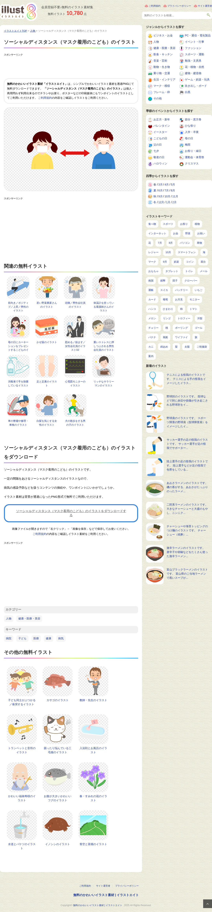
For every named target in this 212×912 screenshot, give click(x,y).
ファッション (193, 48)
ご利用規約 (155, 6)
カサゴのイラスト (58, 700)
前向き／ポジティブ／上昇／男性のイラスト (18, 306)
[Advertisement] (75, 67)
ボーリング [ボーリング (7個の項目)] (181, 327)
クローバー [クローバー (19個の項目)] (190, 280)
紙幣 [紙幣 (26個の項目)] (162, 280)
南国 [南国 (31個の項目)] (150, 280)
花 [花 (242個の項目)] (149, 242)
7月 (166, 190)
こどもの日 (160, 138)
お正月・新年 (161, 119)
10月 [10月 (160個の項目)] (168, 252)
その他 (157, 98)
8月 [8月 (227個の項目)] (171, 242)
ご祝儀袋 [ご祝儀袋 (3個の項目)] (202, 346)
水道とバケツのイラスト (22, 846)
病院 (8, 638)
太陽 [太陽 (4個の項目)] (187, 346)
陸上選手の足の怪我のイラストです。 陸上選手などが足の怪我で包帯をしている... (187, 465)
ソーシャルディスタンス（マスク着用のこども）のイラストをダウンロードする (71, 513)
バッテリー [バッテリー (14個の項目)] (181, 290)
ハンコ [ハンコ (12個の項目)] (152, 308)
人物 (8, 618)
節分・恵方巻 (193, 119)
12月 (161, 202)
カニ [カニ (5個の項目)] (150, 346)
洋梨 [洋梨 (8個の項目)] (199, 318)
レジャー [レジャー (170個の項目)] (153, 252)
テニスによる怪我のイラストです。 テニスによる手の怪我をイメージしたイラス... (186, 379)
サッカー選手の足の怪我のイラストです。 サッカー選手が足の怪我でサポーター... (187, 444)
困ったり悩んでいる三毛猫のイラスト (57, 750)
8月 (173, 190)
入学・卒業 (192, 132)
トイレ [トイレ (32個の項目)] (189, 271)
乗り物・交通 (161, 73)
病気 (61, 638)
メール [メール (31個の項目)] (203, 271)
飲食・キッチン (163, 54)
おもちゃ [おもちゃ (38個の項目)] (153, 271)
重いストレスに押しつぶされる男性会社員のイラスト (104, 346)
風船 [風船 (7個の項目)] (165, 337)
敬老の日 (158, 157)
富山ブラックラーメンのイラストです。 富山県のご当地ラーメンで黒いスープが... (187, 573)
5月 (173, 184)
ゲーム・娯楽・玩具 (197, 79)
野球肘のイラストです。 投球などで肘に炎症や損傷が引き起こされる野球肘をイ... (187, 400)
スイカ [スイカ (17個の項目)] (164, 290)
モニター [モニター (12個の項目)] (195, 299)
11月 (175, 196)
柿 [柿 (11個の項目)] (181, 308)
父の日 (157, 144)
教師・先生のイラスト (93, 700)
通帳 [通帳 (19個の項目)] (150, 290)
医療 (36, 638)
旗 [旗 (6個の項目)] (196, 337)
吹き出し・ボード (196, 85)
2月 (174, 202)
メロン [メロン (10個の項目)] (152, 318)
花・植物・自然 (194, 66)
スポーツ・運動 (194, 54)
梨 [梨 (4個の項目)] (176, 346)
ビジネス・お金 (163, 35)
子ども (22, 638)
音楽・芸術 (160, 60)
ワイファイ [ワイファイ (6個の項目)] (181, 337)
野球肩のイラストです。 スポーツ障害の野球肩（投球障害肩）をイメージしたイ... (187, 422)
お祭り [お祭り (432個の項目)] (184, 223)
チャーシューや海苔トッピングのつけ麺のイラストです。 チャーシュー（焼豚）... (187, 530)
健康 (48, 638)
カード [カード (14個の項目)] (152, 299)
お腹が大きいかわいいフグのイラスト (57, 798)
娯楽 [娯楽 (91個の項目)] (176, 261)
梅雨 (187, 144)
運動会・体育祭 (194, 157)
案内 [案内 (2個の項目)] (150, 356)
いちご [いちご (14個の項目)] (198, 290)
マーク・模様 (161, 85)
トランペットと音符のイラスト (22, 750)
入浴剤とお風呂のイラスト (93, 750)
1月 (168, 202)
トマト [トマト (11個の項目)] (193, 308)
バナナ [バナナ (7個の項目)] (152, 337)
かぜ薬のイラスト (47, 342)
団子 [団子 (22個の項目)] (175, 280)
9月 (160, 196)
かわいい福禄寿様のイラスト (22, 798)
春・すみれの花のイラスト (93, 798)
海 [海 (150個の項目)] (204, 252)
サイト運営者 (205, 6)
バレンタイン (161, 125)
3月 (160, 184)
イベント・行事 (194, 41)
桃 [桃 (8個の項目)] (166, 327)
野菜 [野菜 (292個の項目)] (187, 233)
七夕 (156, 150)
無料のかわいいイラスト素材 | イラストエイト (106, 895)
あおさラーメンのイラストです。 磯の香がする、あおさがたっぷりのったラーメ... (187, 487)
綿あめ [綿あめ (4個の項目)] (164, 346)
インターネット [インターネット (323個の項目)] (157, 233)
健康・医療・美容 (29, 618)
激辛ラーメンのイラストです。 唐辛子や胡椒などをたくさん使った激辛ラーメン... (187, 552)
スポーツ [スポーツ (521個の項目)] (168, 223)
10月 (167, 196)
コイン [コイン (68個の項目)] (190, 261)
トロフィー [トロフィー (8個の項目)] (184, 318)
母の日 (189, 138)
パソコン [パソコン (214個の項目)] (185, 242)
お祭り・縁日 (193, 150)
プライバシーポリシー (179, 6)
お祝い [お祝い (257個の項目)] (201, 233)
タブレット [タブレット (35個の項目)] (171, 271)
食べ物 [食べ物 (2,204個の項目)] (152, 223)
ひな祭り (190, 125)
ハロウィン (160, 163)
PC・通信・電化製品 (198, 35)
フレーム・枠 (161, 92)
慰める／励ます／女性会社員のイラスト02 (75, 346)
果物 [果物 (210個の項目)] (199, 242)
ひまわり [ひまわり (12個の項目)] (168, 308)
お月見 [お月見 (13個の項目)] (179, 299)
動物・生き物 (161, 66)
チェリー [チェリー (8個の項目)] (153, 327)
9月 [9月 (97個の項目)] (165, 261)
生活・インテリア (164, 79)
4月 (166, 184)
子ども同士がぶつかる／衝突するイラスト (22, 702)
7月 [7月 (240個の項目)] (160, 242)
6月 (160, 190)
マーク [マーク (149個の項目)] (152, 261)
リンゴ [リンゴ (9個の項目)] (167, 318)
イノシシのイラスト (57, 844)
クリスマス (192, 163)
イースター (160, 132)
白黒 (187, 92)
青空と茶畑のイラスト (93, 844)
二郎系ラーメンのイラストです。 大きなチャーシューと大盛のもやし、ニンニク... (187, 508)
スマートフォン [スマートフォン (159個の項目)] (187, 252)
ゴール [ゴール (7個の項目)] (198, 327)
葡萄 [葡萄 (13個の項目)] (165, 299)
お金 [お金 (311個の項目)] (175, 233)
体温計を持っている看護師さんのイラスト (104, 306)
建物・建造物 (193, 73)
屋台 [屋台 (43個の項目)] (203, 261)
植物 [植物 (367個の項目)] (197, 223)
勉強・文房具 (193, 60)
